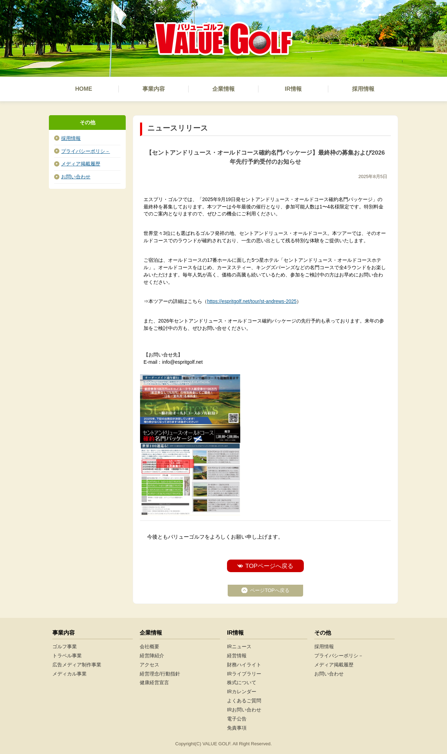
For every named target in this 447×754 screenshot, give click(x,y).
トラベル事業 (67, 655)
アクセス (149, 664)
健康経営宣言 (154, 682)
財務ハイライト (244, 664)
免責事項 (237, 728)
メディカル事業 (69, 674)
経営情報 (237, 655)
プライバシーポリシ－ (85, 151)
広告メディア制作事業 (76, 664)
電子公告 (237, 719)
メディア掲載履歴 (80, 164)
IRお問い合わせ (244, 709)
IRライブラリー (244, 674)
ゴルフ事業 (64, 646)
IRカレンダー (241, 691)
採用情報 (71, 138)
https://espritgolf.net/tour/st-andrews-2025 (251, 301)
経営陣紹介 (152, 655)
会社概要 (149, 646)
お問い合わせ (75, 176)
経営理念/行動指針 (160, 674)
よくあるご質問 (244, 700)
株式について (241, 682)
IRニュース (239, 646)
